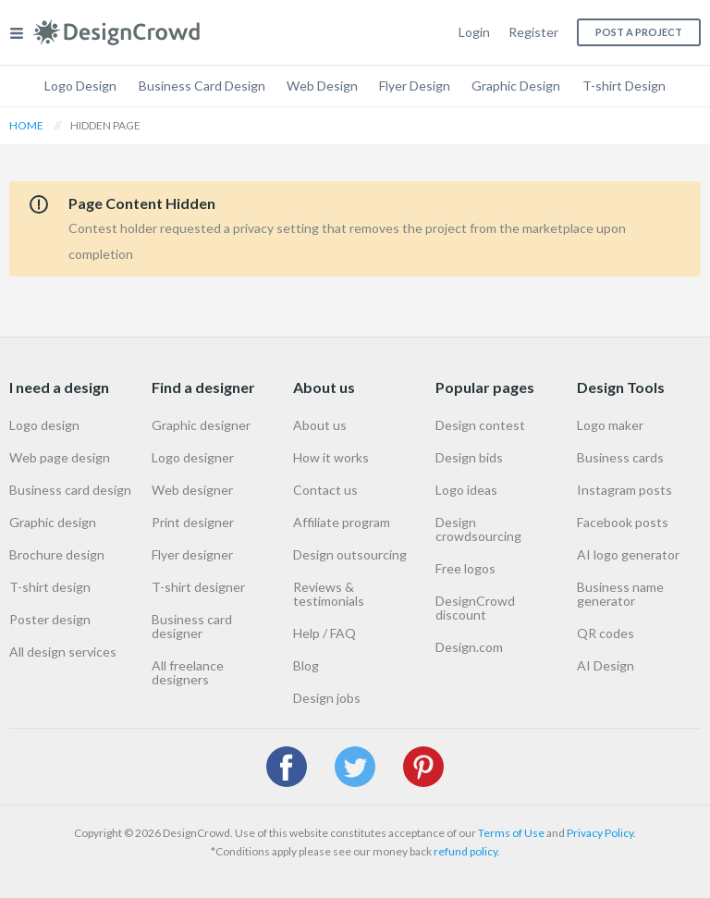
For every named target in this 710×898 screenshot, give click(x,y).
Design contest (480, 425)
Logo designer (193, 457)
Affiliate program (341, 522)
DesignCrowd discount (475, 607)
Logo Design (80, 85)
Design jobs (327, 698)
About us (320, 425)
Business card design (70, 490)
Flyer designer (192, 554)
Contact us (325, 490)
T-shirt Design (624, 85)
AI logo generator (628, 554)
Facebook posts (622, 522)
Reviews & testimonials (328, 594)
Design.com (469, 647)
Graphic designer (201, 425)
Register (533, 32)
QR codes (605, 633)
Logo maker (610, 425)
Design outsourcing (350, 554)
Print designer (193, 522)
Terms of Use (511, 833)
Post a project (638, 32)
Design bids (469, 457)
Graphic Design (515, 85)
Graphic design (52, 522)
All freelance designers (188, 672)
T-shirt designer (198, 587)
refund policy (465, 851)
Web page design (59, 457)
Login (474, 32)
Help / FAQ (324, 633)
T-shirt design (50, 587)
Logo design (44, 425)
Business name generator (620, 594)
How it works (331, 457)
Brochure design (56, 554)
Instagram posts (624, 490)
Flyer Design (414, 85)
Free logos (465, 568)
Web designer (192, 490)
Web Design (322, 85)
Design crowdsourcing (478, 529)
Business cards (620, 457)
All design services (62, 651)
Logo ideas (466, 490)
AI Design (605, 665)
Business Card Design (202, 85)
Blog (306, 665)
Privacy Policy (600, 833)
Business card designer (192, 626)
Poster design (50, 619)
